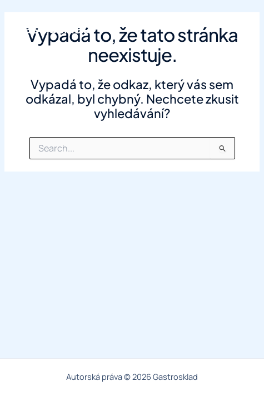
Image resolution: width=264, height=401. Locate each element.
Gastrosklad (52, 27)
